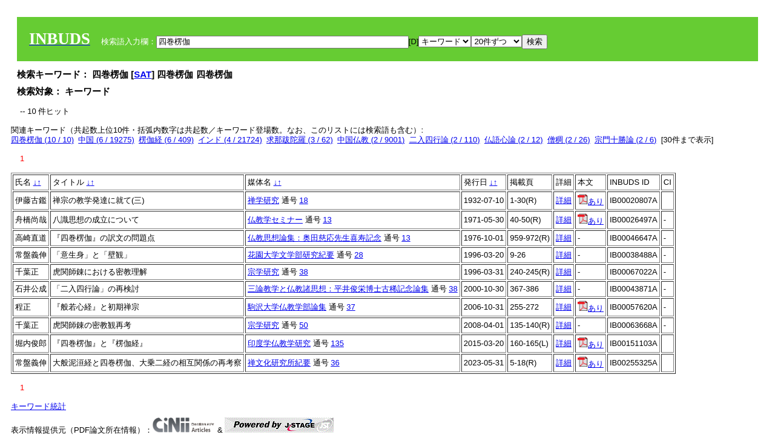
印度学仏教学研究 (279, 343)
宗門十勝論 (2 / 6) (626, 139)
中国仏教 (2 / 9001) (370, 139)
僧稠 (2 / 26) (568, 139)
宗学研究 (263, 271)
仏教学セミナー (275, 219)
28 (358, 254)
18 (303, 200)
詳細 (564, 200)
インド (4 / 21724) (230, 139)
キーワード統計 (38, 406)
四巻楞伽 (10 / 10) (42, 139)
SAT (142, 74)
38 (303, 271)
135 (337, 343)
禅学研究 (263, 200)
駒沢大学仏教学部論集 (287, 306)
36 (335, 362)
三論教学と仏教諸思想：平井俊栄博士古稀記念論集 (338, 288)
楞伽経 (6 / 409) (166, 139)
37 (350, 306)
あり (591, 201)
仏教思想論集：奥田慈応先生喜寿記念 (314, 237)
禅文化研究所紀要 (279, 362)
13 (327, 219)
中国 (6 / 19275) (106, 139)
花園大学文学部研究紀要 (291, 254)
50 (303, 325)
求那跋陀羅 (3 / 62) (299, 139)
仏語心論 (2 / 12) (513, 139)
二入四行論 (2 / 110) (444, 139)
